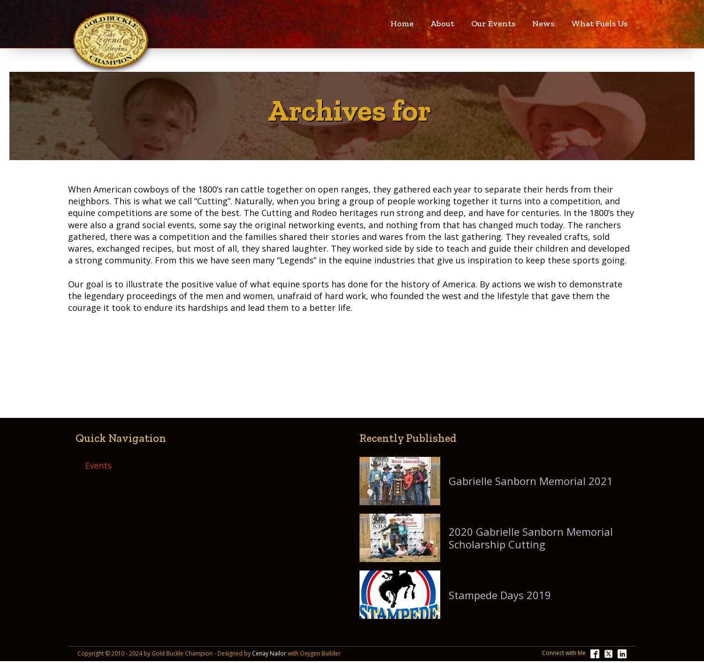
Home (401, 23)
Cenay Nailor (269, 653)
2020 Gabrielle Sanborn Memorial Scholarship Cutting (531, 537)
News (543, 23)
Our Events (493, 23)
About (442, 23)
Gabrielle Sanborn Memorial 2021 (531, 481)
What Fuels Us (599, 23)
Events (98, 465)
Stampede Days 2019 (500, 595)
